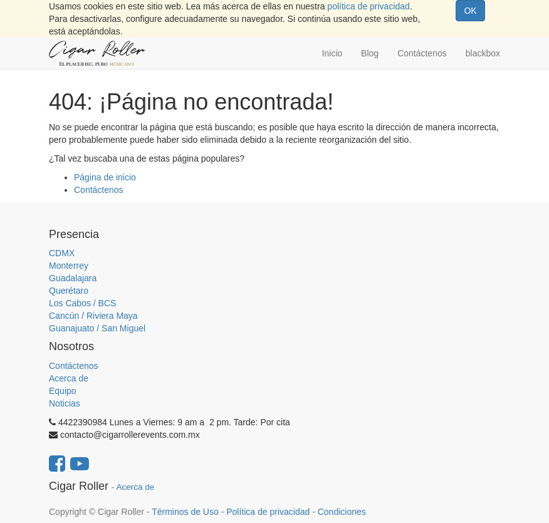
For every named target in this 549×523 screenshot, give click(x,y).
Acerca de (68, 378)
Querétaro (68, 291)
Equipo (62, 391)
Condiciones (342, 512)
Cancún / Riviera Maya (93, 316)
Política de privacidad (268, 512)
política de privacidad (368, 6)
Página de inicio (105, 177)
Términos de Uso (185, 512)
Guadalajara (73, 278)
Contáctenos (98, 190)
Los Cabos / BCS (82, 303)
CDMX (62, 253)
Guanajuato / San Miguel (97, 328)
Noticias (64, 403)
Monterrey (68, 266)
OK (470, 11)
